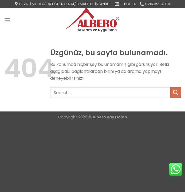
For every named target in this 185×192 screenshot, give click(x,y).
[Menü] (7, 20)
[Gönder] (175, 92)
